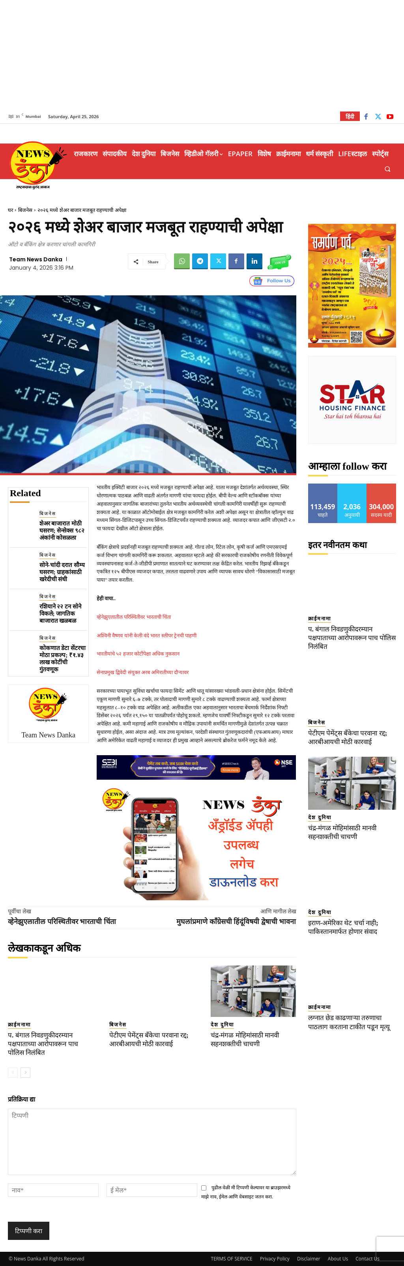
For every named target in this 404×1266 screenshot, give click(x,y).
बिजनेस (25, 210)
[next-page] (25, 1073)
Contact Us (367, 1258)
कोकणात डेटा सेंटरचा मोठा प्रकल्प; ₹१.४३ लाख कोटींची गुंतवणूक (62, 659)
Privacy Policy (275, 1258)
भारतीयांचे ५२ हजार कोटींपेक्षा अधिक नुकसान (138, 654)
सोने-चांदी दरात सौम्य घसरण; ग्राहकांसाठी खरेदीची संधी (62, 572)
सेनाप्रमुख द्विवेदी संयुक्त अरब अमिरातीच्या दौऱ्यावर (143, 672)
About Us (338, 1258)
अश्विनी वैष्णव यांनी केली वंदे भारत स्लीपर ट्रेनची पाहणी (146, 636)
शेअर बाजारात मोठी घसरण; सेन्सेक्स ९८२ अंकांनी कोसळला (62, 530)
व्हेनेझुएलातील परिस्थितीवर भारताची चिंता (134, 617)
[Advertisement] (202, 55)
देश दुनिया (222, 1025)
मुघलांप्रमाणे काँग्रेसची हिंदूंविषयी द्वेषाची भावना (236, 922)
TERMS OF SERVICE (231, 1258)
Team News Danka (35, 259)
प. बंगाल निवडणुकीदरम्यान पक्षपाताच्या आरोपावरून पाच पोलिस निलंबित (43, 1044)
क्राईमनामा (19, 1025)
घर (10, 210)
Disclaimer (308, 1258)
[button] (388, 169)
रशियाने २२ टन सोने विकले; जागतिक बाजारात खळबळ (60, 613)
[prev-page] (13, 1073)
